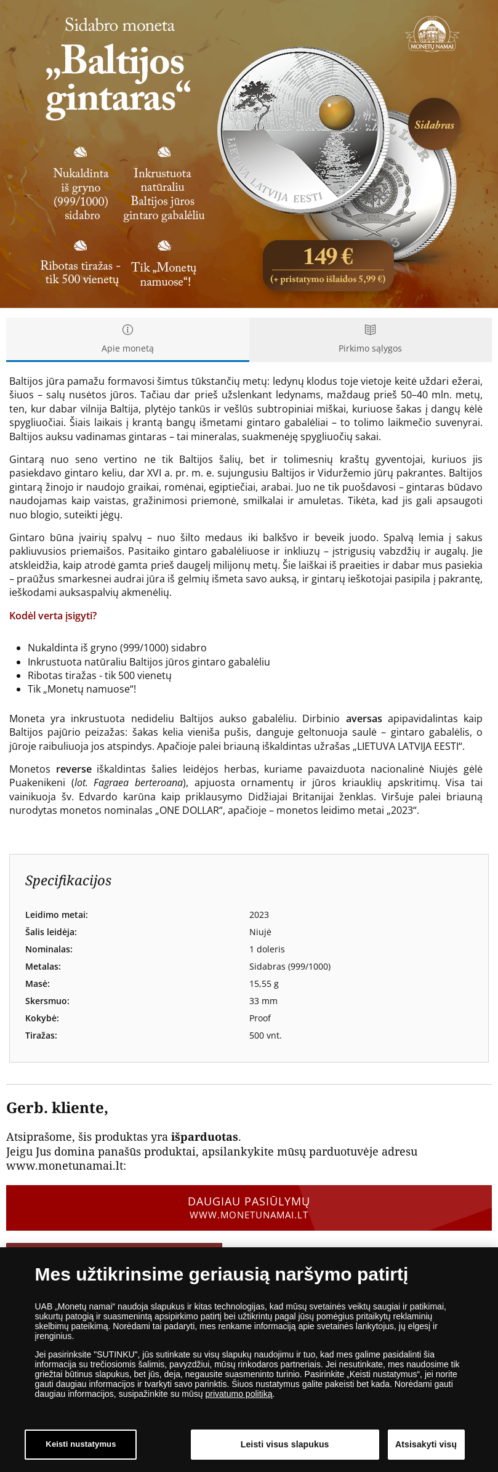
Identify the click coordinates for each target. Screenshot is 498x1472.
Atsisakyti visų (426, 1445)
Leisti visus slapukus (285, 1445)
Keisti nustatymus (81, 1445)
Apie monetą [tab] (127, 339)
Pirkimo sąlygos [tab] (371, 339)
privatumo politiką (238, 1395)
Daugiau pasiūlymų (249, 1207)
